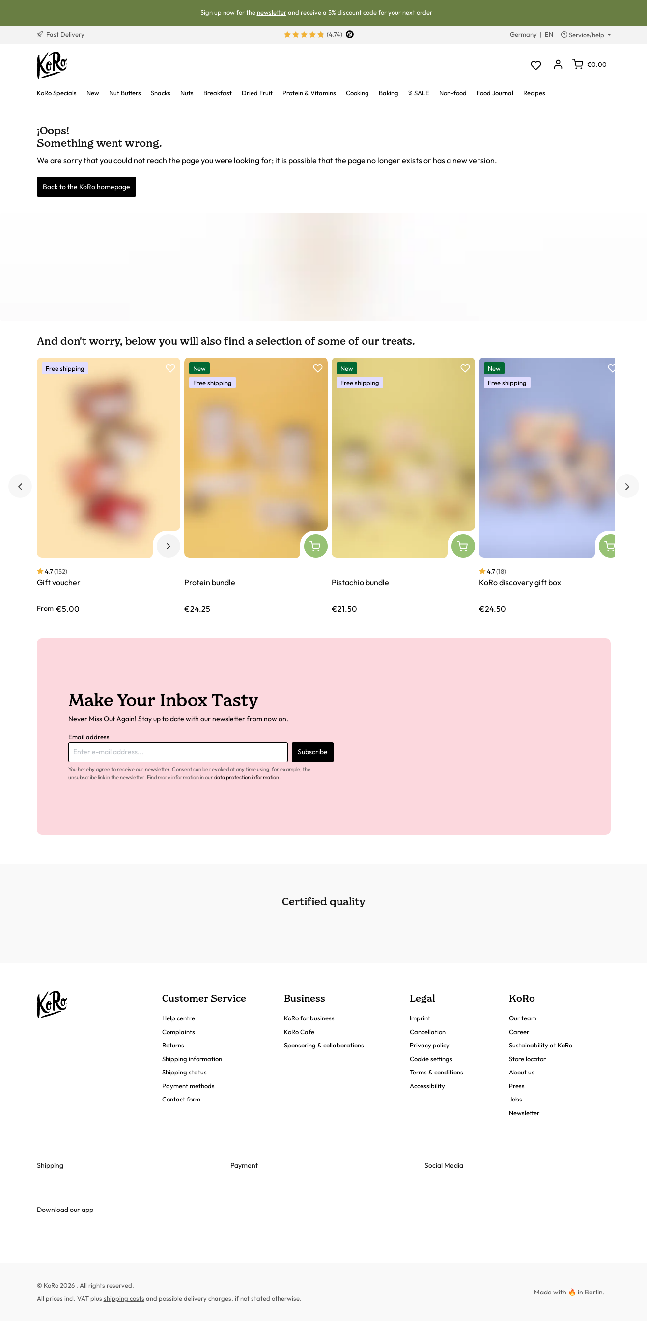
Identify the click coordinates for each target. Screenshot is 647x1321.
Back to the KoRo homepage (86, 186)
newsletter (271, 12)
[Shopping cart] (589, 64)
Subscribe (313, 751)
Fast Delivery (60, 34)
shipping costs (124, 1298)
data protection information (246, 777)
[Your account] (558, 65)
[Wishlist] (536, 65)
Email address (89, 737)
